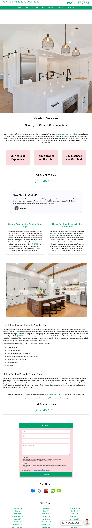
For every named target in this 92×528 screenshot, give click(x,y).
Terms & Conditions (45, 456)
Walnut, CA (46, 524)
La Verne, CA (17, 507)
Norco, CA (74, 510)
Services (29, 8)
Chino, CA (46, 497)
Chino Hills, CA (74, 497)
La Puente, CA (74, 505)
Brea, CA (17, 497)
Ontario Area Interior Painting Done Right (25, 211)
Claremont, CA (17, 499)
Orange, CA (74, 513)
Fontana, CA (46, 502)
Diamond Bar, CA (17, 502)
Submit (46, 460)
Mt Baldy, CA (46, 510)
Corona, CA (46, 499)
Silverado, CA (46, 521)
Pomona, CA (46, 515)
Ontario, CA (46, 513)
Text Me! (26, 443)
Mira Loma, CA (74, 507)
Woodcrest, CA (17, 526)
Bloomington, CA (74, 494)
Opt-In (25, 449)
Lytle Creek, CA (46, 507)
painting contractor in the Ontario (68, 120)
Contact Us (70, 7)
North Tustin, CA (17, 513)
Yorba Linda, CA (74, 526)
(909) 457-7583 (78, 3)
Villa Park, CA (17, 524)
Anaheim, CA (17, 494)
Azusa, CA (46, 494)
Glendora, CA (74, 502)
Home (19, 7)
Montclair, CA (17, 510)
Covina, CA (74, 499)
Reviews (50, 7)
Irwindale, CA (46, 505)
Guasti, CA (17, 505)
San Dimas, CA (17, 521)
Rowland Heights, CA (74, 518)
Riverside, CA (46, 518)
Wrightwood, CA (46, 526)
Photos (60, 7)
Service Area (39, 7)
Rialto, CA (17, 518)
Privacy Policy (36, 456)
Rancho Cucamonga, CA (74, 515)
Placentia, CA (17, 515)
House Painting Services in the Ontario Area (67, 211)
